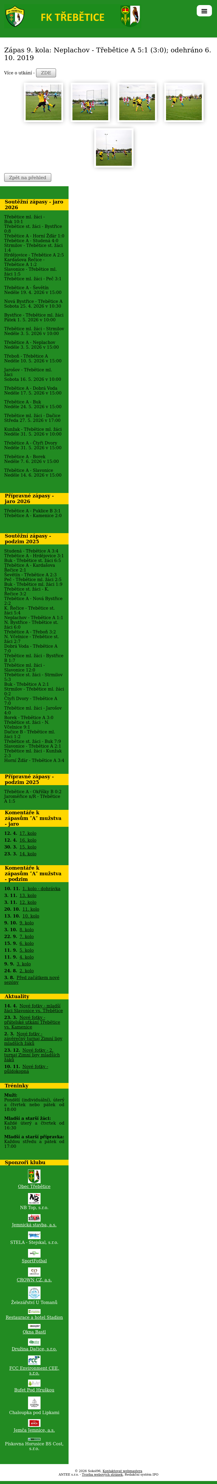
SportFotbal (34, 1260)
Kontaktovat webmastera (122, 1471)
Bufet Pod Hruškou (34, 1390)
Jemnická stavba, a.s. (34, 1224)
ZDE (46, 73)
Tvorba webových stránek (102, 1474)
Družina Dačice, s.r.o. (34, 1349)
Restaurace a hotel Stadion (34, 1317)
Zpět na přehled (27, 177)
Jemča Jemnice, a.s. (34, 1430)
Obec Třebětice (34, 1186)
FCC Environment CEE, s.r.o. (34, 1370)
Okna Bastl (34, 1332)
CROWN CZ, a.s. (34, 1280)
